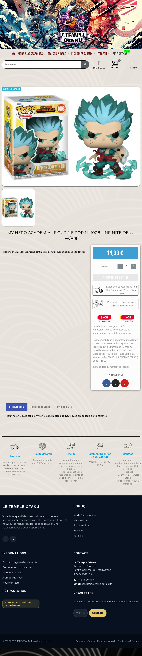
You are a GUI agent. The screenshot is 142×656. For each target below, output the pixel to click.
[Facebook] (106, 383)
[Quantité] (126, 266)
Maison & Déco (57, 54)
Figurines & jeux (82, 525)
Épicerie (102, 54)
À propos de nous (12, 577)
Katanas (78, 535)
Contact (133, 68)
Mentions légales (12, 572)
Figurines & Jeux (81, 54)
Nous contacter (11, 582)
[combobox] (39, 64)
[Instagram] (115, 383)
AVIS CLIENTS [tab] (64, 407)
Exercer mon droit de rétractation (18, 603)
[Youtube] (124, 383)
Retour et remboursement (17, 567)
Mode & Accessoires (30, 54)
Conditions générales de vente (19, 562)
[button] (116, 277)
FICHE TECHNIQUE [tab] (40, 407)
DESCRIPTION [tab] (16, 407)
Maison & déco (81, 520)
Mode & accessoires (84, 515)
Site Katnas (121, 53)
